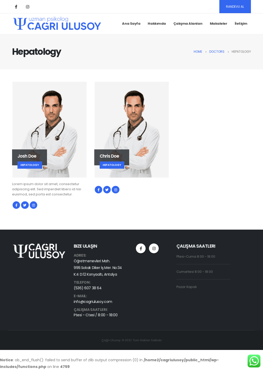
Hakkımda (157, 23)
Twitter (25, 205)
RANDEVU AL (235, 6)
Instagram (33, 205)
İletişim (241, 23)
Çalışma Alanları (187, 23)
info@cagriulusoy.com (93, 301)
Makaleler (218, 23)
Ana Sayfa (131, 23)
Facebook (16, 205)
